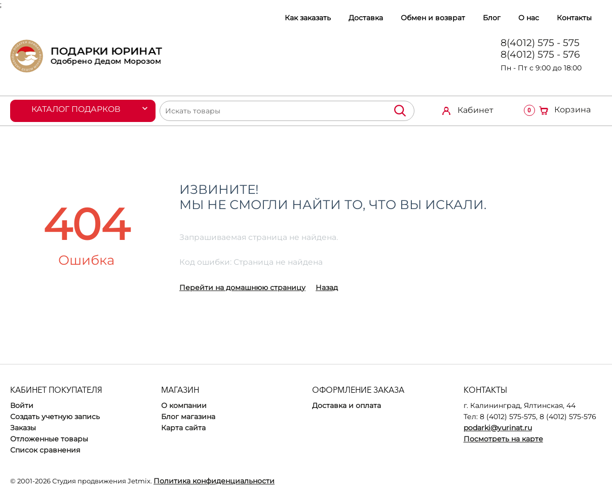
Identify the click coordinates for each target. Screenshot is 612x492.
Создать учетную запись (55, 416)
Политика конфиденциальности (214, 480)
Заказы (23, 427)
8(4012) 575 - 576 (540, 54)
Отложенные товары (49, 438)
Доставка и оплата (346, 405)
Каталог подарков (77, 109)
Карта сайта (183, 427)
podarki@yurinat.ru (498, 427)
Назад (327, 287)
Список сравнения (45, 450)
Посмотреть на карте (503, 438)
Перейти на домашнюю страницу (242, 287)
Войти (21, 405)
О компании (184, 405)
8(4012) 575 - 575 (540, 43)
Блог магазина (188, 416)
